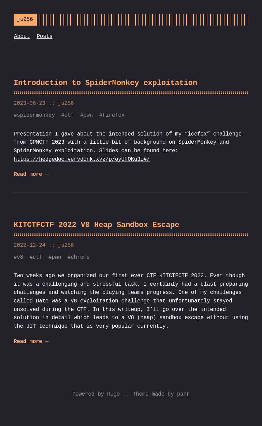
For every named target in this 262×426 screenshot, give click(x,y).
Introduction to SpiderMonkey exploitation (105, 83)
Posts (44, 36)
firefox (113, 115)
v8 (20, 257)
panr (183, 394)
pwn (88, 115)
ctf (69, 115)
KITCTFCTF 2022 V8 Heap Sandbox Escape (96, 225)
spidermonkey (36, 115)
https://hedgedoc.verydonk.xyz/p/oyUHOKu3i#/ (82, 159)
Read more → (31, 174)
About (22, 36)
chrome (80, 257)
